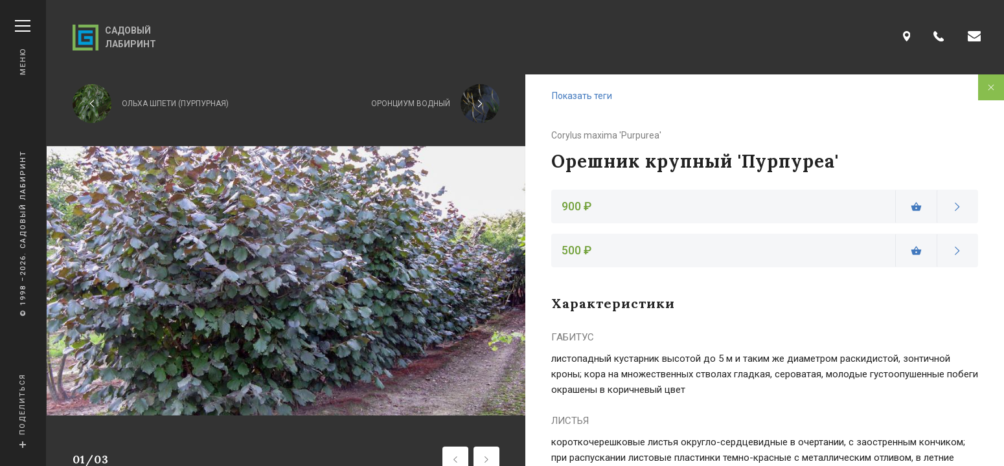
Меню (22, 47)
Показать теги (582, 96)
